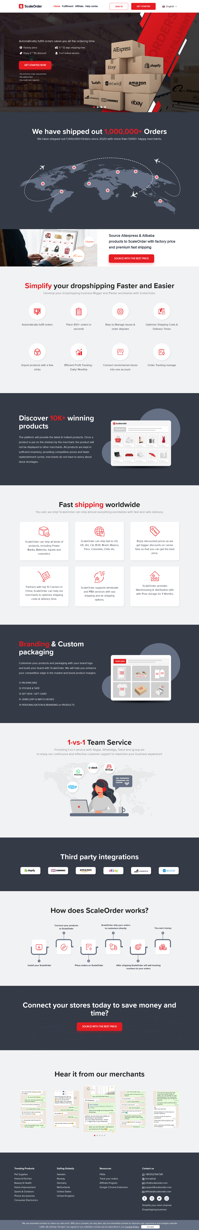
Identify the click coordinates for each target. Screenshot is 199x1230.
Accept (150, 1226)
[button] (94, 1135)
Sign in (119, 6)
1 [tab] (94, 107)
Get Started (143, 6)
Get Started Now (35, 65)
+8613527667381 (154, 1174)
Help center (91, 6)
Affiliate (79, 6)
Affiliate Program (108, 1183)
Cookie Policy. (132, 1226)
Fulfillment (67, 6)
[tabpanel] (99, 62)
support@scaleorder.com (158, 1187)
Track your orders (109, 1178)
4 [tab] (105, 107)
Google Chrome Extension (114, 1187)
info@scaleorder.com (156, 1183)
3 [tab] (101, 107)
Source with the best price (131, 258)
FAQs (102, 1174)
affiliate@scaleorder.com (158, 1191)
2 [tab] (98, 107)
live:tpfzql (150, 1178)
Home (57, 6)
